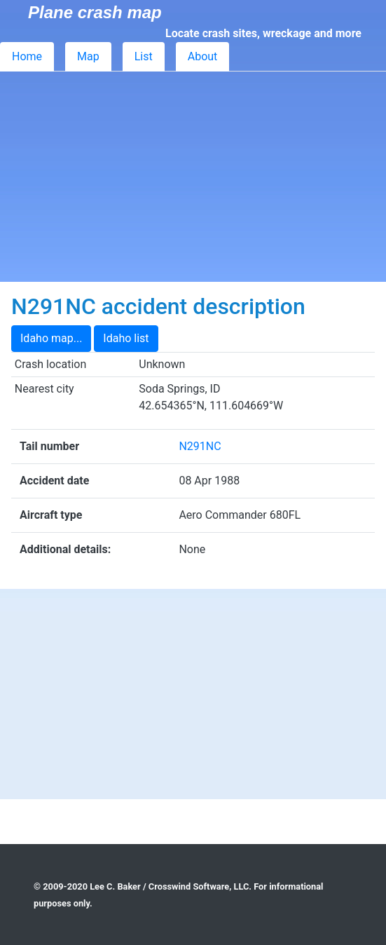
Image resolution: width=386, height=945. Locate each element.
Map (88, 56)
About (203, 56)
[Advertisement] (193, 177)
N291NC (200, 446)
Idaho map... (51, 338)
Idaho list (126, 338)
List (144, 56)
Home (27, 56)
